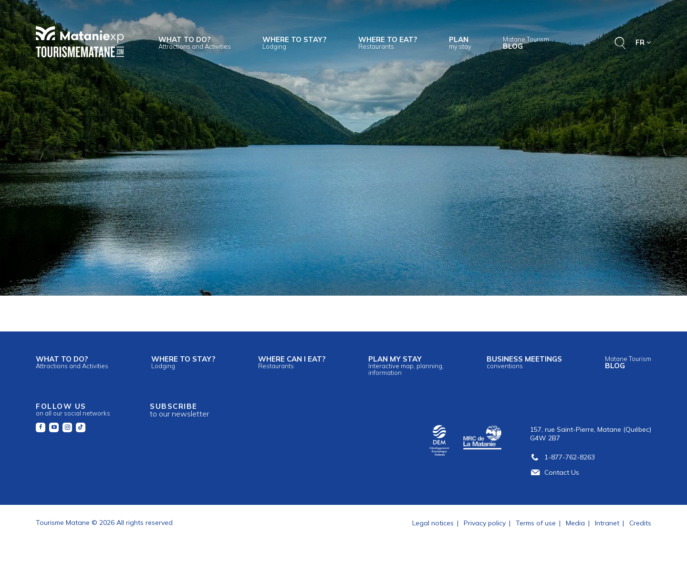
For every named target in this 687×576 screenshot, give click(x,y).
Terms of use (536, 523)
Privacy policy (485, 523)
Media (575, 523)
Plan (460, 42)
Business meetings (524, 362)
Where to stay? (294, 42)
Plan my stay (406, 365)
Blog (526, 43)
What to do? (194, 42)
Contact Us (554, 472)
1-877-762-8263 (562, 457)
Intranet (607, 523)
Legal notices (433, 523)
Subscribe (179, 410)
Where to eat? (387, 42)
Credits (640, 523)
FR (643, 42)
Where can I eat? (291, 362)
